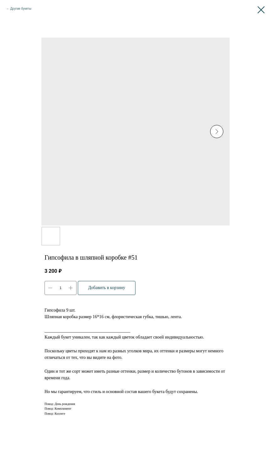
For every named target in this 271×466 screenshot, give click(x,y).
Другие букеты (20, 8)
